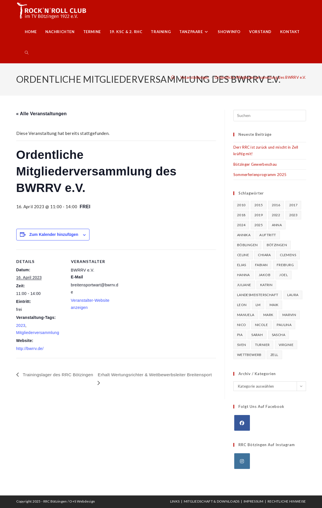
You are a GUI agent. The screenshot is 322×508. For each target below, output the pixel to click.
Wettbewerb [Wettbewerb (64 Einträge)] (249, 355)
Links (175, 501)
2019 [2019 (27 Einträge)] (258, 215)
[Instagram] (242, 461)
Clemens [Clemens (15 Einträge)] (288, 255)
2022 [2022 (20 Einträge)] (276, 215)
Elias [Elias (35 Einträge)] (241, 265)
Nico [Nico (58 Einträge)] (241, 325)
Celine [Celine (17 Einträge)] (243, 255)
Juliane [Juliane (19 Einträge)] (244, 285)
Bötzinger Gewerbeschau (255, 164)
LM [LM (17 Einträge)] (258, 305)
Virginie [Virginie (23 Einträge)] (286, 345)
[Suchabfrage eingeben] (269, 115)
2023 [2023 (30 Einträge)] (293, 215)
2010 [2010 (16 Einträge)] (241, 205)
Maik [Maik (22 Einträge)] (274, 305)
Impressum (254, 501)
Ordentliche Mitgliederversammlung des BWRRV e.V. (260, 77)
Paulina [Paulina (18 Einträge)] (284, 325)
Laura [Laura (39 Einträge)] (293, 295)
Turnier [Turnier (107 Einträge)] (262, 345)
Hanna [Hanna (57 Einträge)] (243, 275)
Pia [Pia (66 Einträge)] (239, 335)
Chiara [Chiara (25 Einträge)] (264, 255)
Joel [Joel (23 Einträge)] (283, 275)
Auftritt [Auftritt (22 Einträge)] (267, 235)
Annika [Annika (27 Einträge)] (243, 235)
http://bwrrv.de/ (30, 348)
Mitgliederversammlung (37, 332)
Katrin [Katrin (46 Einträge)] (266, 285)
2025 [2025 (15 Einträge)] (258, 225)
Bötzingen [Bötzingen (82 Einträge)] (277, 245)
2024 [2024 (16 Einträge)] (241, 225)
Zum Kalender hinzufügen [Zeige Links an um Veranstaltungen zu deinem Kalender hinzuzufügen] (53, 234)
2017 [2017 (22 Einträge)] (293, 205)
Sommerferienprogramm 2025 (260, 174)
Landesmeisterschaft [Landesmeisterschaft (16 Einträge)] (257, 295)
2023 (20, 325)
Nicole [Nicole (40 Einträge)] (261, 325)
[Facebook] (242, 423)
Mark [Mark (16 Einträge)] (268, 315)
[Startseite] (173, 77)
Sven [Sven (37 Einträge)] (241, 345)
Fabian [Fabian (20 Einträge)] (261, 265)
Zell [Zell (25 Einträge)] (274, 355)
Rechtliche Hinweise (287, 501)
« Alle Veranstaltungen (41, 113)
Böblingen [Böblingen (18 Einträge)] (247, 245)
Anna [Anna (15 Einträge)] (277, 225)
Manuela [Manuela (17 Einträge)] (245, 315)
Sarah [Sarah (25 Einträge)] (257, 335)
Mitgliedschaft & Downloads (212, 501)
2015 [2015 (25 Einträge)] (258, 205)
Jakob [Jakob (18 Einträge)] (264, 275)
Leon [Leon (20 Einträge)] (242, 305)
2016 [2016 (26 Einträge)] (276, 205)
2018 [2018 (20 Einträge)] (241, 215)
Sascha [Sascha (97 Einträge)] (278, 335)
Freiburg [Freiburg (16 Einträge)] (285, 265)
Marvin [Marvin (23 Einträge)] (289, 315)
